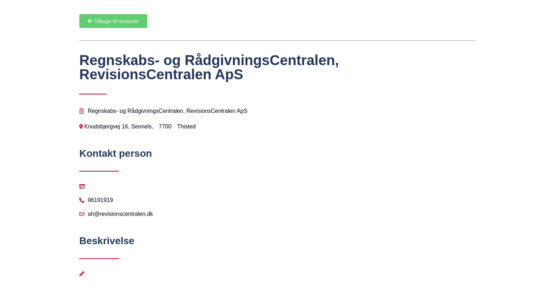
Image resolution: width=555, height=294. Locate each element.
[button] (113, 21)
